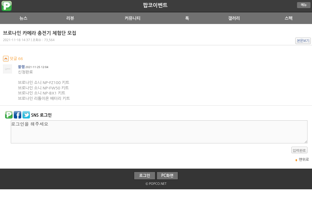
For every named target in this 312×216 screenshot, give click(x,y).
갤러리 (234, 18)
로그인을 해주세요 (159, 131)
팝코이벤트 (155, 5)
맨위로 (304, 159)
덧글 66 (13, 59)
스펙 (289, 18)
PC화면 (167, 176)
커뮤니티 (133, 18)
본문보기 (303, 41)
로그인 (144, 176)
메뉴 (304, 5)
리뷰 (70, 18)
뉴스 (23, 18)
